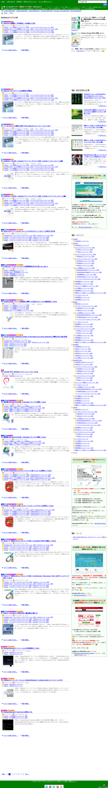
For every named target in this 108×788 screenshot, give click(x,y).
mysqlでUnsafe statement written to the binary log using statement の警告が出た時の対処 (35, 337)
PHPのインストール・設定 (85, 249)
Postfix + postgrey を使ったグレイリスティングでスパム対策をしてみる (28, 506)
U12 (12, 21)
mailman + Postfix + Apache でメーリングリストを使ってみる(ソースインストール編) (33, 161)
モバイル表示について (45, 1)
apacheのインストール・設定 (85, 261)
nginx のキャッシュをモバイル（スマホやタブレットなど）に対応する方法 (29, 231)
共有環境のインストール (82, 297)
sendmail (39, 304)
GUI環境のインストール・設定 (84, 284)
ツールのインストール (81, 295)
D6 (8, 229)
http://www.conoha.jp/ (80, 595)
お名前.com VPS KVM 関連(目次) (71, 9)
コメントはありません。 (10, 50)
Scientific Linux (8, 29)
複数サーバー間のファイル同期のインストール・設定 (25, 406)
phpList (27, 25)
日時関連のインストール (16, 270)
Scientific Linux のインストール (84, 362)
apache (26, 128)
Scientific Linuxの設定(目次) (61, 11)
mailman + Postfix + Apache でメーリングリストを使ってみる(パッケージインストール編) (35, 196)
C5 (2, 229)
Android (75, 239)
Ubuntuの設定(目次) (76, 11)
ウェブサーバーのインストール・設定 (25, 235)
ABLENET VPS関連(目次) (11, 9)
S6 (8, 21)
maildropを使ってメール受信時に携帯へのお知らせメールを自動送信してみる (30, 301)
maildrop (27, 304)
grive (25, 404)
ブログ (75, 452)
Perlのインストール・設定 (84, 252)
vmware (27, 682)
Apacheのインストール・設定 (84, 355)
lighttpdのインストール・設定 (85, 263)
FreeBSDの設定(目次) (47, 11)
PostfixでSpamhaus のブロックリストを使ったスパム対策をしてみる (27, 470)
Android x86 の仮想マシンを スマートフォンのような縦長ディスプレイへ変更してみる (95, 111)
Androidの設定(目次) (9, 11)
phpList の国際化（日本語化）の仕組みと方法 (19, 23)
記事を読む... (103, 106)
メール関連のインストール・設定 (19, 27)
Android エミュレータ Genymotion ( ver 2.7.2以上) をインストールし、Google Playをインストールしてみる (95, 96)
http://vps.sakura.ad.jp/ (85, 227)
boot (26, 714)
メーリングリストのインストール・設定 (42, 27)
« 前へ (3, 774)
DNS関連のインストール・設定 (84, 281)
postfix (39, 163)
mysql (31, 128)
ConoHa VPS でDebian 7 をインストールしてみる (21, 372)
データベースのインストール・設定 (20, 342)
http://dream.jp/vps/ (100, 523)
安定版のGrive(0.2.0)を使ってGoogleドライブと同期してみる (25, 402)
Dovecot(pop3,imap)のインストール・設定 (89, 272)
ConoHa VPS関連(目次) (41, 9)
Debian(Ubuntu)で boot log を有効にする (18, 712)
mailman (33, 163)
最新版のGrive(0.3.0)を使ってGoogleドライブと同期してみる (25, 437)
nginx (25, 233)
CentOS (6, 32)
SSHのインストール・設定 (83, 349)
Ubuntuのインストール (16, 652)
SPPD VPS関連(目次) (55, 9)
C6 (2, 21)
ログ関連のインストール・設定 (19, 716)
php (36, 128)
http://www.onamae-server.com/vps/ (84, 653)
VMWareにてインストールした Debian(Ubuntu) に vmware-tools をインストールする (33, 680)
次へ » (27, 774)
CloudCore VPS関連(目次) (26, 9)
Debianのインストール (15, 375)
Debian (6, 30)
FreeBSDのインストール (82, 346)
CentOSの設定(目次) (22, 11)
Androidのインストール (82, 241)
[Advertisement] (36, 71)
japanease (28, 650)
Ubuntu (6, 27)
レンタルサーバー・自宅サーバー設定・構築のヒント (60, 781)
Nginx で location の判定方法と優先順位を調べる (20, 613)
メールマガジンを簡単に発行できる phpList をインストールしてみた (27, 126)
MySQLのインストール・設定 (22, 340)
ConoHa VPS (28, 374)
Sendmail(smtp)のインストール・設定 (88, 270)
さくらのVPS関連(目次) (88, 9)
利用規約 (19, 1)
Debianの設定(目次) (34, 11)
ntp (26, 269)
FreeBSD (76, 344)
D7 (5, 21)
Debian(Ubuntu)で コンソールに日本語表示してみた (22, 648)
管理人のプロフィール (29, 1)
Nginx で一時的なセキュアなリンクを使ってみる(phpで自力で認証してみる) (30, 541)
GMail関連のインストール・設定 (86, 274)
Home (3, 1)
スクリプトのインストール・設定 (85, 247)
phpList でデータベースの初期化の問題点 (18, 91)
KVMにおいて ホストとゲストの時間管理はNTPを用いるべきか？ (26, 266)
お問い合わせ (11, 1)
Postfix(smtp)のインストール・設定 (41, 474)
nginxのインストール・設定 (45, 235)
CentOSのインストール (82, 245)
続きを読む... (26, 50)
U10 (18, 229)
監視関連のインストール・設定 (84, 290)
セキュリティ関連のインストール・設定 (86, 286)
